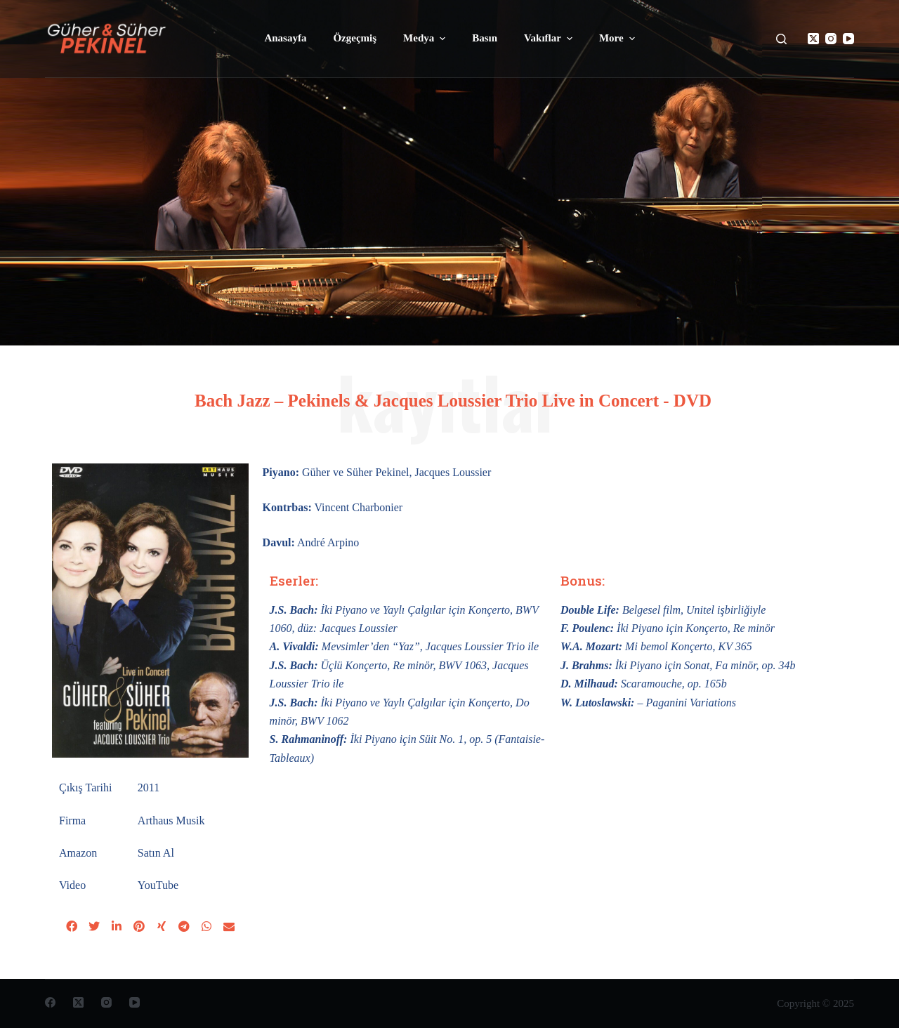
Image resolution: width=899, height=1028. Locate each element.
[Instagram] (830, 38)
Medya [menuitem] (426, 38)
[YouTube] (848, 38)
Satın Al (156, 853)
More (618, 38)
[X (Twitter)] (813, 38)
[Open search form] (781, 39)
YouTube (158, 885)
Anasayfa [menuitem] (285, 38)
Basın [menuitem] (484, 38)
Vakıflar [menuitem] (550, 38)
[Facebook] (50, 1002)
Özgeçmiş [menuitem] (354, 38)
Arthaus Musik (171, 820)
